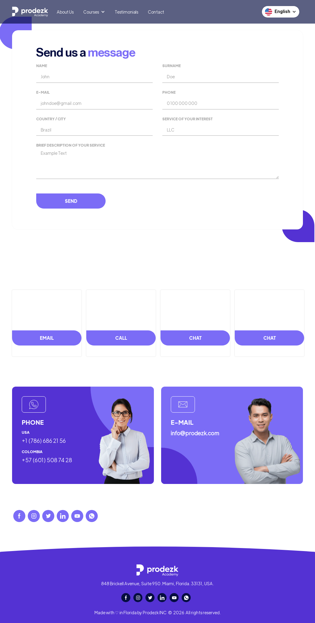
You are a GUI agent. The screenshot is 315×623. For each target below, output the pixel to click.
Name (41, 65)
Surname (171, 65)
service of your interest (187, 119)
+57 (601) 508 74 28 (47, 460)
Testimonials (126, 12)
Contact (156, 12)
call (121, 338)
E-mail (43, 92)
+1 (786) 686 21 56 (44, 441)
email (47, 338)
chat (195, 338)
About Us (65, 12)
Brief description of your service (70, 145)
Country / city (51, 119)
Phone (169, 92)
